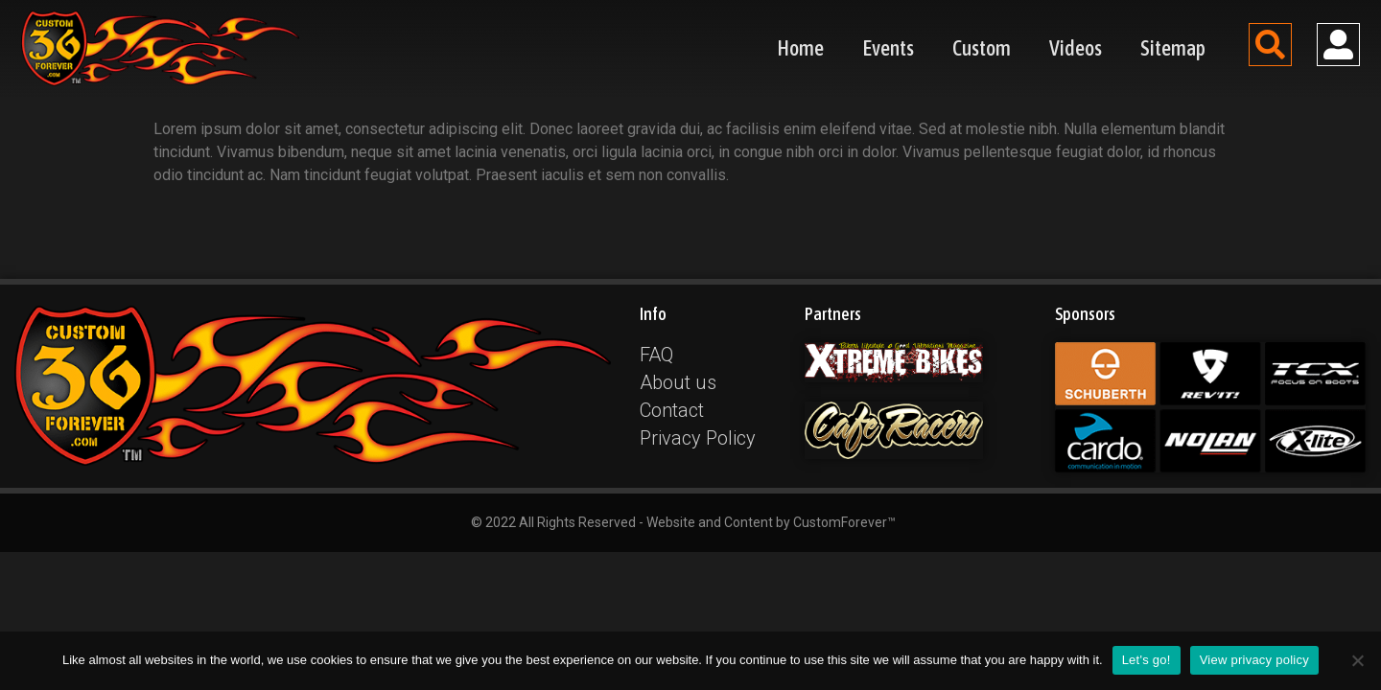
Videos (1075, 47)
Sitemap (1172, 47)
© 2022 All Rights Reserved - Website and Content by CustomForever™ (683, 522)
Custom (981, 47)
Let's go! (1146, 660)
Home (800, 47)
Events (888, 47)
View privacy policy (1254, 660)
